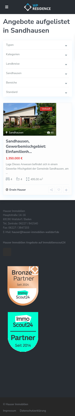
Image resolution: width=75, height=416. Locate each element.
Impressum (9, 411)
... (7, 173)
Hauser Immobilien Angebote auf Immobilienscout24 (34, 242)
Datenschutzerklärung (33, 411)
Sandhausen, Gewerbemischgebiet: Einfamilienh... (26, 146)
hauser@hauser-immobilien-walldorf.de (35, 232)
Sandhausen (16, 132)
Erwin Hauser (17, 190)
